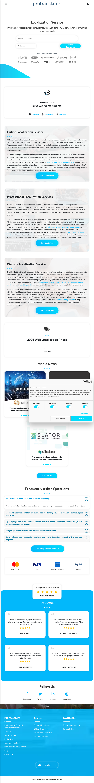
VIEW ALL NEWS (47, 475)
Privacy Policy (68, 729)
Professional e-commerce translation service (63, 227)
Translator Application (13, 743)
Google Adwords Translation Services (60, 162)
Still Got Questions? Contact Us (47, 549)
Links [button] (47, 707)
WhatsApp (49, 114)
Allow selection (60, 418)
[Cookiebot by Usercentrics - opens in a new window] (84, 381)
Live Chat (35, 114)
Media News (9, 739)
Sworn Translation (41, 737)
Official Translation (41, 729)
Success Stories (10, 735)
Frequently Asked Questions (15, 747)
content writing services (65, 300)
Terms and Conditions (71, 725)
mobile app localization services (51, 282)
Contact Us (8, 754)
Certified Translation (42, 725)
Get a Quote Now (47, 176)
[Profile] (87, 4)
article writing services (24, 285)
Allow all (81, 418)
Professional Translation (43, 733)
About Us (8, 731)
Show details (84, 413)
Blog (6, 750)
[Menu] (6, 4)
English (44, 765)
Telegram (62, 114)
